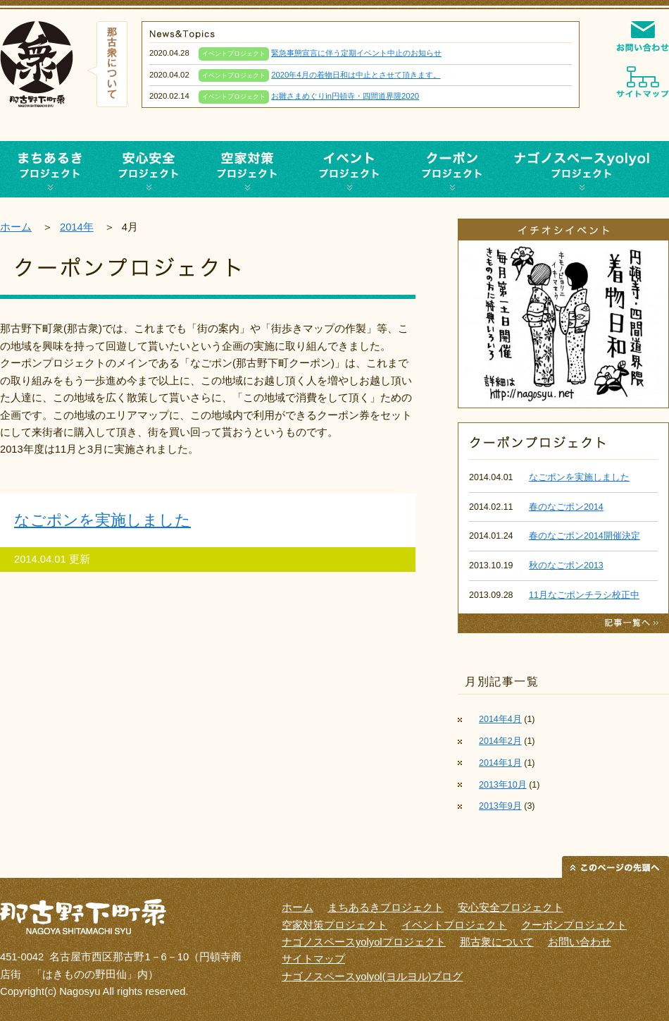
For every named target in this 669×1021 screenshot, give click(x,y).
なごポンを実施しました (102, 520)
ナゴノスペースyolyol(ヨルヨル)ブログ (372, 976)
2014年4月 (500, 719)
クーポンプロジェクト (450, 169)
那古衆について (497, 942)
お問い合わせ (579, 942)
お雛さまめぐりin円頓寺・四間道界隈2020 (345, 96)
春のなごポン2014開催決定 (584, 536)
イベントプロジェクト (349, 169)
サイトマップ (313, 959)
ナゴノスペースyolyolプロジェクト (584, 169)
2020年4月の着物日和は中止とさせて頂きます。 (356, 75)
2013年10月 (503, 785)
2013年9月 (500, 806)
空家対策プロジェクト (248, 169)
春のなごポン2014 (566, 507)
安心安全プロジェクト (149, 169)
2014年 (77, 227)
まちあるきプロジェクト (385, 907)
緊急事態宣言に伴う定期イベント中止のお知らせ (356, 53)
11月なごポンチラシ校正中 (584, 595)
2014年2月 (500, 741)
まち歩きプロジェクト (49, 169)
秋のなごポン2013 (566, 565)
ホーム (16, 227)
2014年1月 (500, 763)
